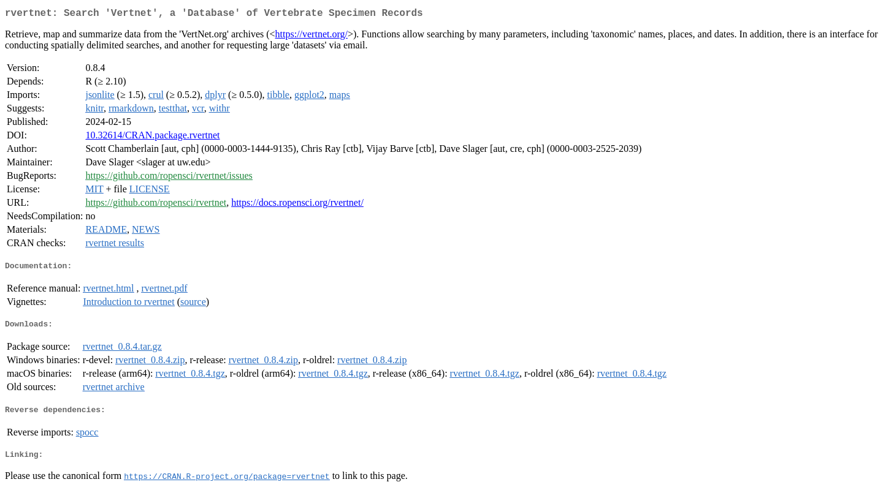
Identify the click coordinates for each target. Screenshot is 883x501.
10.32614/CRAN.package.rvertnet (152, 137)
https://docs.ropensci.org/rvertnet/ (297, 205)
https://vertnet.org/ (311, 36)
